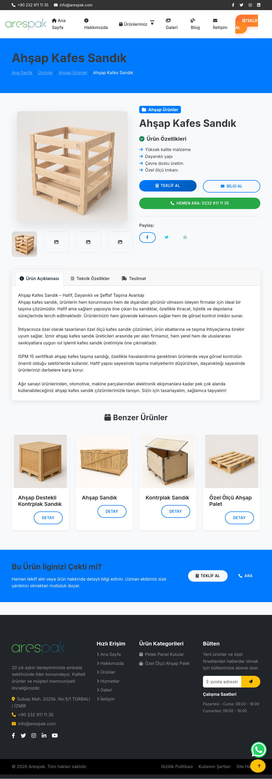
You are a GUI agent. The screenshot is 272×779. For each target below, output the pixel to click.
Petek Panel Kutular (161, 654)
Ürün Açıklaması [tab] (39, 278)
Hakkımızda (96, 24)
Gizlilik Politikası (177, 767)
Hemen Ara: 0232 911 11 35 (199, 203)
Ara (245, 576)
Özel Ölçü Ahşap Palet (164, 663)
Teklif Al (246, 24)
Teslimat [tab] (133, 278)
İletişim (220, 24)
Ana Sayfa (59, 24)
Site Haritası (248, 767)
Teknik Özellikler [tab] (90, 278)
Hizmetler (108, 681)
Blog (195, 24)
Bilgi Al (231, 186)
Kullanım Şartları (214, 767)
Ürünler (45, 72)
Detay (47, 518)
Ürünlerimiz (133, 24)
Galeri (172, 24)
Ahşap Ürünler (72, 72)
